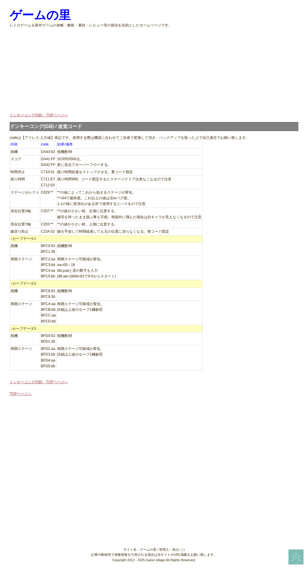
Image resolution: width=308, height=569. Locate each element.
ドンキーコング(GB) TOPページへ (39, 115)
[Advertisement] (154, 70)
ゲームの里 (40, 15)
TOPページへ (20, 394)
